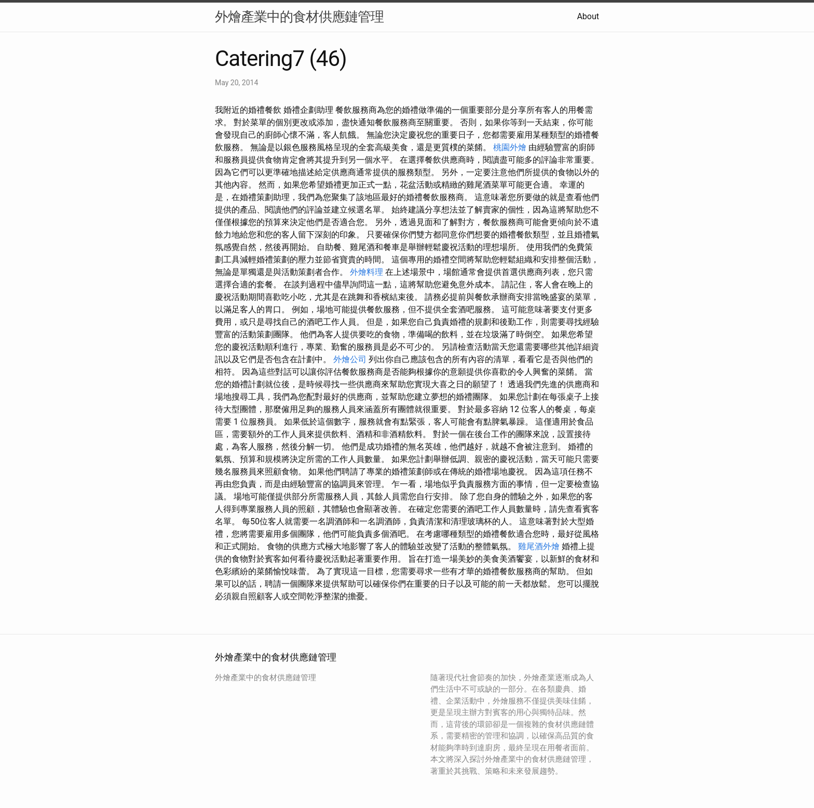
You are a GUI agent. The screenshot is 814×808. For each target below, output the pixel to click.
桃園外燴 (509, 147)
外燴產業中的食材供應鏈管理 (299, 16)
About (588, 16)
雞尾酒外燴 (539, 546)
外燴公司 (350, 359)
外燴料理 (366, 272)
